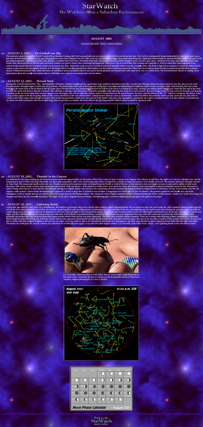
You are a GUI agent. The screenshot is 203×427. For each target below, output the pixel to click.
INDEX (103, 43)
